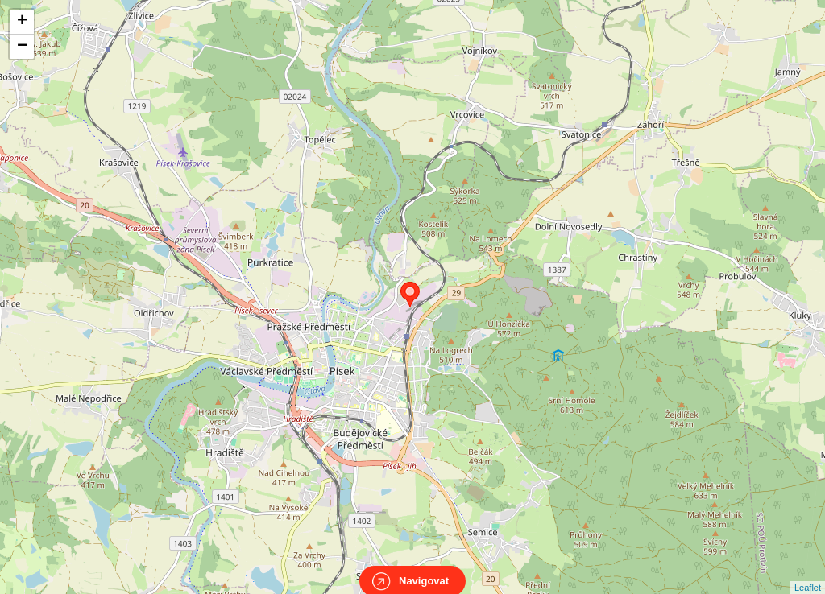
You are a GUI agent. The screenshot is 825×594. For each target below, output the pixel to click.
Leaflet (807, 573)
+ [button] (22, 22)
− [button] (22, 47)
